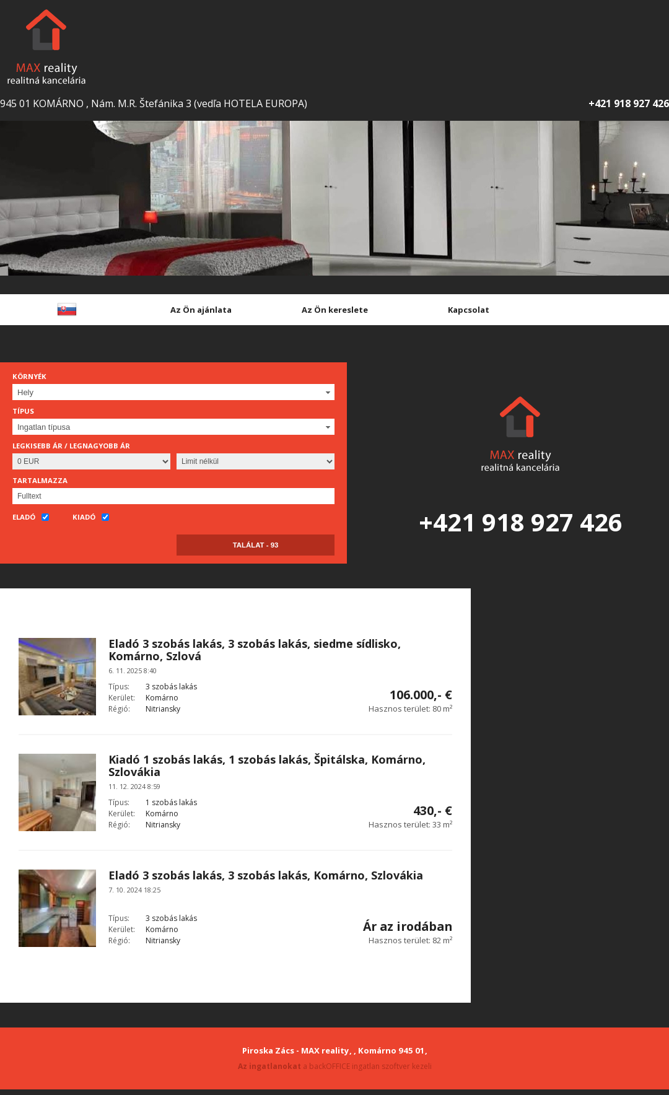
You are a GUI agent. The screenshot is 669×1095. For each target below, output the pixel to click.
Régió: (119, 708)
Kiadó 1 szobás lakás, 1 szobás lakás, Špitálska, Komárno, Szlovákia (267, 765)
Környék (29, 376)
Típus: (118, 686)
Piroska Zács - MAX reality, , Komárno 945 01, (334, 1050)
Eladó (30, 517)
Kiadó (90, 517)
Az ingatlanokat (269, 1066)
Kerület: (121, 697)
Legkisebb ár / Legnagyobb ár (71, 445)
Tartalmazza (40, 480)
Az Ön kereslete (335, 309)
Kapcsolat (468, 309)
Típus (23, 411)
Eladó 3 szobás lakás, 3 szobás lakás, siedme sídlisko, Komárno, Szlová (254, 649)
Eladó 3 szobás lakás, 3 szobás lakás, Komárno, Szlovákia (265, 875)
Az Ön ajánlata (201, 309)
